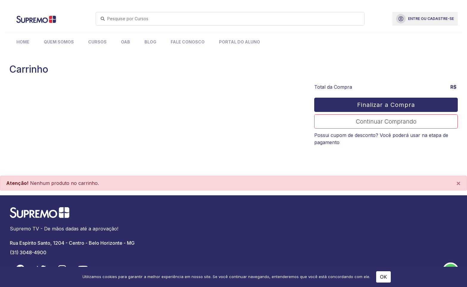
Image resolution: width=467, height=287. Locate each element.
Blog (150, 41)
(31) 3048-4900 (28, 252)
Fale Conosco (188, 41)
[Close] (458, 183)
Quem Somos (59, 41)
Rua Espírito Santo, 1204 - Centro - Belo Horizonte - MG (72, 243)
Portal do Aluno (239, 41)
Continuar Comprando (386, 121)
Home (22, 41)
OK (383, 277)
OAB (125, 41)
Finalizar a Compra (386, 104)
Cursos (97, 41)
